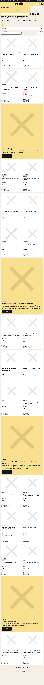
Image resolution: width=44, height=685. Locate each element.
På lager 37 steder (6, 506)
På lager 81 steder (5, 255)
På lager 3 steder (5, 347)
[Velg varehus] (37, 4)
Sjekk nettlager (26, 100)
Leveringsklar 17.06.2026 (7, 222)
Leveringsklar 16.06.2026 (7, 65)
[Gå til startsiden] (19, 3)
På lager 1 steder (26, 101)
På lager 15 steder (27, 66)
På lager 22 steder (6, 574)
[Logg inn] (39, 4)
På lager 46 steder (6, 101)
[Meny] (1, 4)
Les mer (7, 156)
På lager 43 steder (6, 190)
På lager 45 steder (27, 347)
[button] (22, 28)
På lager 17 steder (27, 381)
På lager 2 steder (5, 381)
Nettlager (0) (26, 189)
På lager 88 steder (6, 66)
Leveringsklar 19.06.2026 (28, 379)
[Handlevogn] (42, 4)
